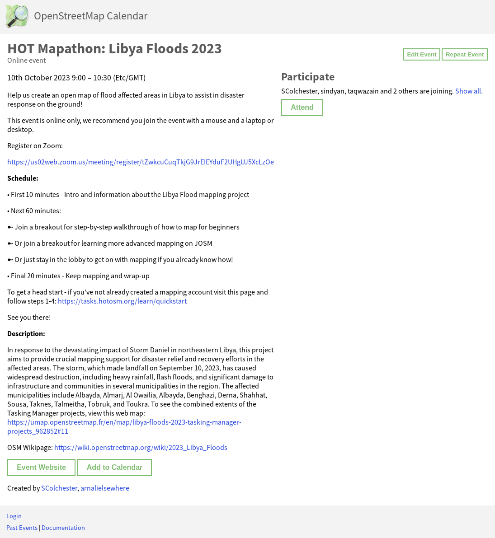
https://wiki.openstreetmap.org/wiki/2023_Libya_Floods (140, 447)
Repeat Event (465, 54)
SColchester (59, 487)
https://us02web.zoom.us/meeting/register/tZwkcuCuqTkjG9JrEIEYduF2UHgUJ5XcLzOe (140, 161)
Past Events (22, 528)
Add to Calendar (115, 467)
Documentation (63, 528)
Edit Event (421, 54)
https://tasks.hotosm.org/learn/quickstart (122, 300)
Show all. (469, 90)
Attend (302, 107)
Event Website (41, 467)
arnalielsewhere (104, 487)
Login (14, 516)
